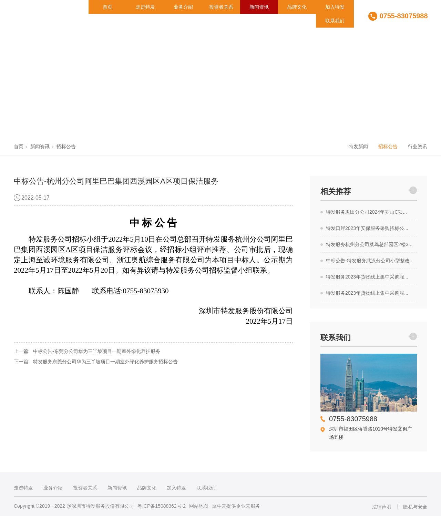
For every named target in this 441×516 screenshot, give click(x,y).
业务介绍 (183, 7)
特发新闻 (358, 146)
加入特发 (335, 7)
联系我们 (335, 20)
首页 (107, 7)
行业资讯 (417, 146)
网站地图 (198, 506)
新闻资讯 (259, 7)
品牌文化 (297, 7)
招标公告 (66, 146)
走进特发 (145, 7)
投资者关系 (221, 7)
